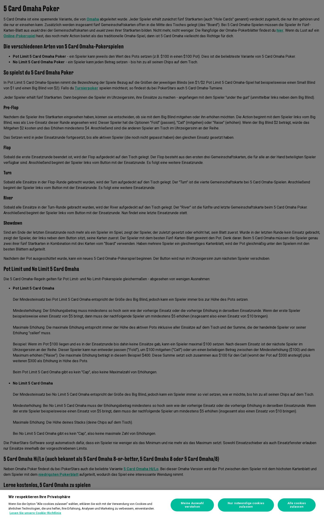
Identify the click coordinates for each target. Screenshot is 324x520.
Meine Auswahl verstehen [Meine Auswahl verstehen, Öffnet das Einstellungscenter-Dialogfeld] (192, 505)
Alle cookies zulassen (296, 505)
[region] (162, 505)
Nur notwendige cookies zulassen (246, 505)
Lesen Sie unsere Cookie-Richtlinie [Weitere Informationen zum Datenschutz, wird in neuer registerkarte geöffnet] (35, 513)
